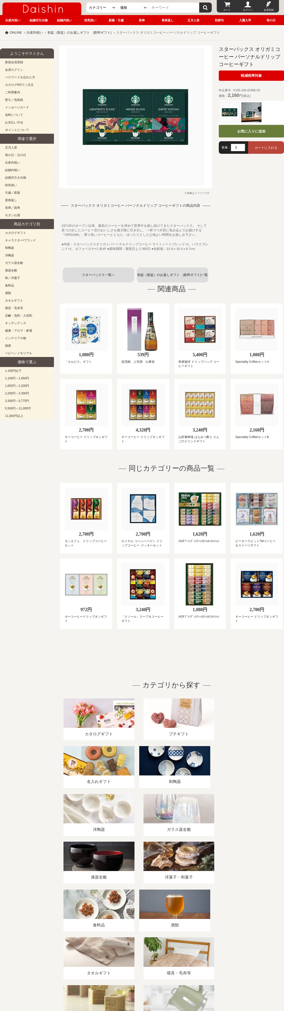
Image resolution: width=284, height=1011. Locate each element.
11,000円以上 (14, 416)
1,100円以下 (13, 371)
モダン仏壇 (12, 215)
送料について (14, 115)
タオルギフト (14, 300)
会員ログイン (14, 69)
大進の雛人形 (142, 986)
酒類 (8, 293)
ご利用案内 (12, 92)
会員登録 (269, 10)
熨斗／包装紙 (14, 100)
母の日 (270, 20)
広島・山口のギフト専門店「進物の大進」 (142, 980)
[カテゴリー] (102, 8)
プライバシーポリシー (147, 953)
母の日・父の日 (15, 155)
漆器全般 (11, 270)
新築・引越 (116, 20)
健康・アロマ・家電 (18, 330)
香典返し (168, 20)
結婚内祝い (64, 20)
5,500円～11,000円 (18, 408)
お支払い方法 (14, 122)
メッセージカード (17, 107)
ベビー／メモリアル (18, 353)
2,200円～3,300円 (17, 393)
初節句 (219, 20)
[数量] (238, 147)
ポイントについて (17, 130)
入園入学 (245, 20)
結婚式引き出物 (15, 177)
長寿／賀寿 (12, 207)
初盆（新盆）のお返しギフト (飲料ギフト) (79, 32)
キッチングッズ (15, 323)
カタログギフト (15, 233)
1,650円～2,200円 (17, 386)
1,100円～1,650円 (17, 378)
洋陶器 (9, 255)
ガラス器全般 (14, 263)
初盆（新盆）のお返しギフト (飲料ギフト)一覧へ (172, 277)
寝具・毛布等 (14, 308)
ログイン (248, 10)
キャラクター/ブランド (20, 240)
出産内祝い (12, 20)
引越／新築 (12, 192)
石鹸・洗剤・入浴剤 (18, 315)
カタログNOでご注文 (19, 85)
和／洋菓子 (12, 278)
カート (227, 10)
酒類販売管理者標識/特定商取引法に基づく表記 (89, 953)
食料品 (9, 285)
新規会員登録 (14, 62)
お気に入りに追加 (251, 131)
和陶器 (9, 248)
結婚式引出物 (39, 20)
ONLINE (16, 32)
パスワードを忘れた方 (20, 77)
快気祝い (90, 20)
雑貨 (8, 345)
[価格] (133, 8)
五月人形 (193, 20)
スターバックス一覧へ (98, 275)
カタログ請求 (181, 953)
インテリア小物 (15, 338)
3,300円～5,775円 (17, 401)
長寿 (142, 20)
